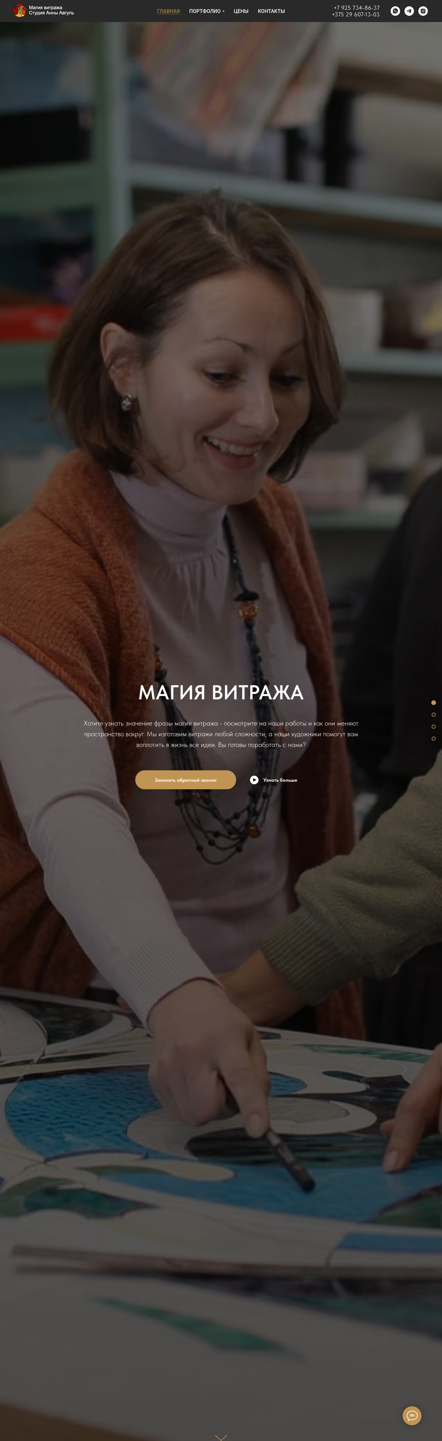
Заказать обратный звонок (186, 780)
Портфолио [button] (205, 11)
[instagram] (423, 11)
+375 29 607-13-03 (356, 14)
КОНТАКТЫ (271, 11)
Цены (241, 11)
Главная (168, 11)
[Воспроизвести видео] (274, 779)
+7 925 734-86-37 (357, 7)
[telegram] (409, 11)
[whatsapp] (395, 11)
